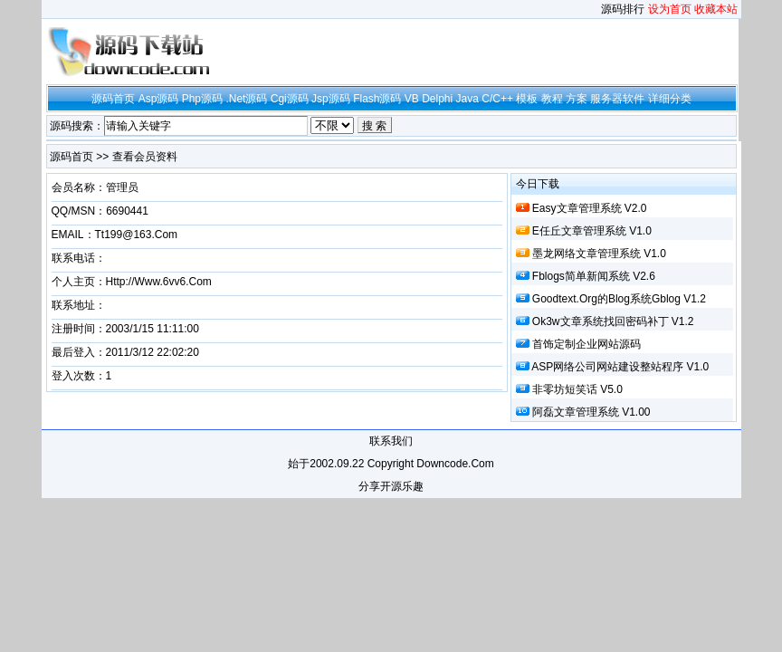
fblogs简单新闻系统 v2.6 (593, 276)
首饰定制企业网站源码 (586, 344)
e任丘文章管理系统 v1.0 (592, 231)
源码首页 (71, 156)
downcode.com (454, 463)
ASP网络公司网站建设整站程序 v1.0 (620, 366)
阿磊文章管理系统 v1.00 (591, 412)
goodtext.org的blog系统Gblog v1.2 (619, 298)
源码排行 (622, 9)
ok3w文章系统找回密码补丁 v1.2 (613, 321)
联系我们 (391, 441)
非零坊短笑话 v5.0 (577, 389)
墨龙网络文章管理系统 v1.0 (599, 253)
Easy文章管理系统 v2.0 (589, 208)
